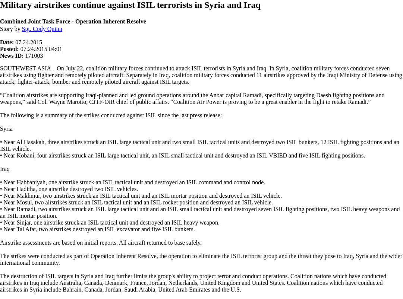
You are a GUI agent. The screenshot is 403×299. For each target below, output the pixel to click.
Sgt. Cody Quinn (42, 29)
